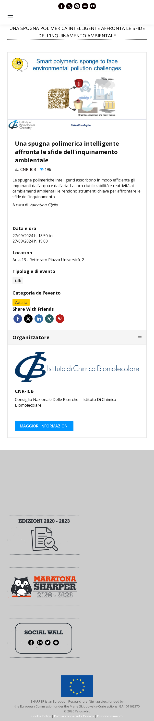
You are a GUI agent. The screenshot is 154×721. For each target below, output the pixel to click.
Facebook (17, 318)
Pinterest (60, 318)
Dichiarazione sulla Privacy (74, 716)
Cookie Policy (41, 716)
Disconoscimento (110, 716)
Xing (49, 318)
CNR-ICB (28, 169)
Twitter (28, 318)
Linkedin (39, 318)
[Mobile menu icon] (10, 17)
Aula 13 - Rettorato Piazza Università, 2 (48, 259)
